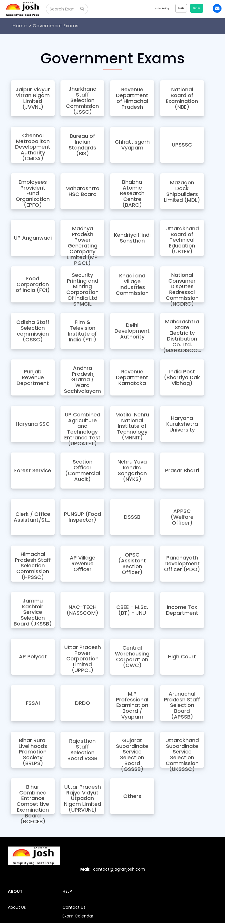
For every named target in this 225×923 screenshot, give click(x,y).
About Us (17, 907)
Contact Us (74, 907)
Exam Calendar (78, 916)
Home (19, 25)
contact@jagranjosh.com (119, 869)
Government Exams (55, 25)
